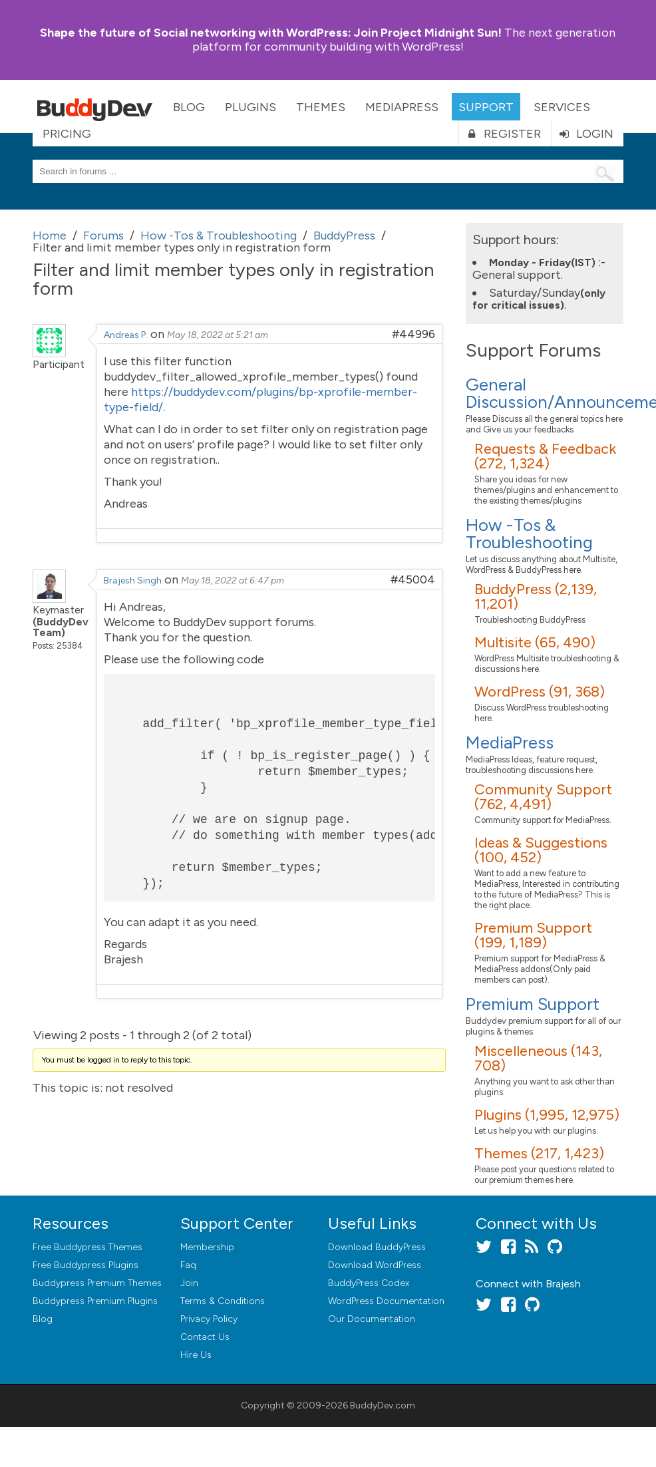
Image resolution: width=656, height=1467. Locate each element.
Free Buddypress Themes (87, 1247)
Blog (189, 107)
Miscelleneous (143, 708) (538, 1058)
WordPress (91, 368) (539, 692)
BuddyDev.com (382, 1405)
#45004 (413, 579)
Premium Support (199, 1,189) (533, 935)
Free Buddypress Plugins (85, 1265)
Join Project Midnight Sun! (271, 32)
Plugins (250, 107)
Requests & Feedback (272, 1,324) (545, 456)
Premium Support (532, 1004)
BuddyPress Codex (368, 1283)
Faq (188, 1265)
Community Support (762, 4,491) (543, 796)
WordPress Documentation (386, 1301)
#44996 (413, 334)
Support (486, 107)
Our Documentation (371, 1319)
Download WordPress (374, 1265)
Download (377, 1247)
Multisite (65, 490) (534, 642)
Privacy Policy (209, 1319)
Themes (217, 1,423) (539, 1153)
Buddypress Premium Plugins (95, 1301)
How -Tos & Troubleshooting (529, 533)
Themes (320, 107)
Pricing (67, 133)
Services (562, 107)
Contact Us (205, 1337)
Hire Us (196, 1355)
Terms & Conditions (222, 1301)
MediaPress (401, 107)
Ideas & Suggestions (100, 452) (540, 850)
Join (189, 1283)
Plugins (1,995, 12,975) (546, 1115)
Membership (207, 1247)
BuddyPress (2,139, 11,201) (535, 596)
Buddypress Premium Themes (97, 1283)
